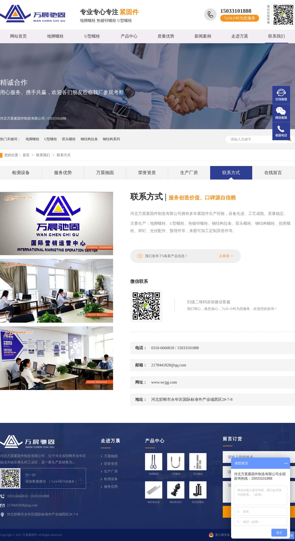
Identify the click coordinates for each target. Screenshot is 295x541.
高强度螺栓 (198, 502)
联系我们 (276, 36)
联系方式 (64, 155)
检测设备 (21, 172)
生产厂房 (189, 172)
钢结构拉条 (89, 139)
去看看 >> (226, 256)
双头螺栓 (69, 139)
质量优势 (166, 36)
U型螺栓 (92, 36)
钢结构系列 (111, 139)
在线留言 (273, 172)
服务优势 (63, 172)
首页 (26, 155)
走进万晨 (239, 36)
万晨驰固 (105, 172)
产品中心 (129, 36)
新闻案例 (202, 36)
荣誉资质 (147, 172)
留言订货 (232, 438)
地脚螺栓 (55, 36)
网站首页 (18, 36)
